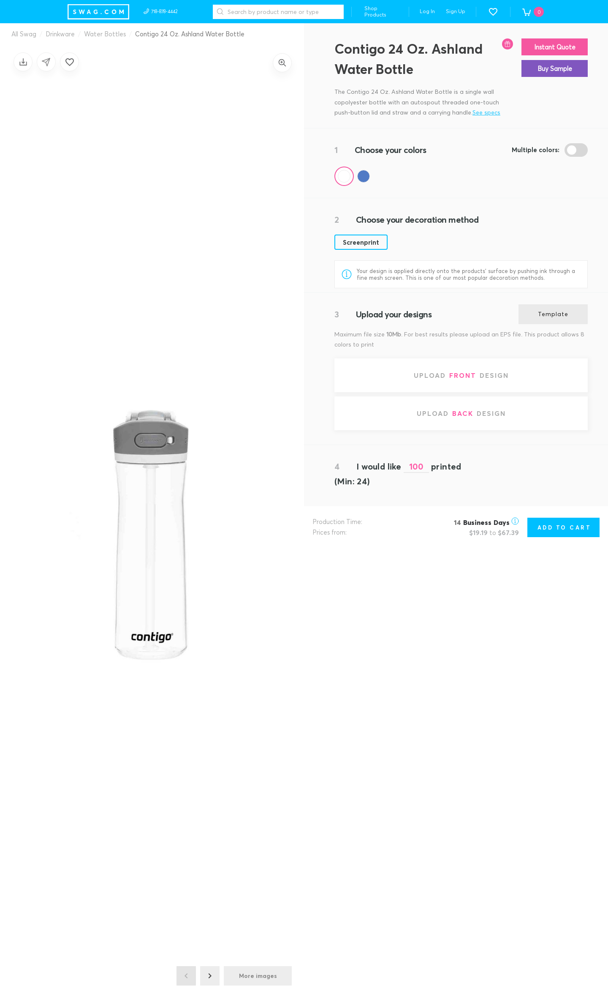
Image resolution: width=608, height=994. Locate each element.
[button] (493, 11)
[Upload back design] (461, 413)
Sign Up (455, 11)
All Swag (23, 34)
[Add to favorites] (69, 61)
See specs (486, 112)
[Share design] (46, 61)
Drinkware (60, 34)
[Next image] (210, 976)
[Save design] (23, 61)
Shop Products (375, 11)
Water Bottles (105, 34)
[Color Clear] (344, 176)
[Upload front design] (461, 375)
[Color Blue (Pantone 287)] (363, 176)
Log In (427, 11)
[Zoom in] (282, 62)
